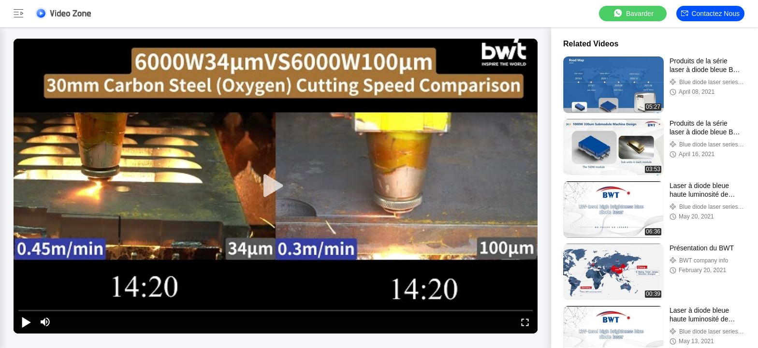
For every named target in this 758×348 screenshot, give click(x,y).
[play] (275, 186)
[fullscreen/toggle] (525, 322)
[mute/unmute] (45, 322)
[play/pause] (26, 322)
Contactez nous (710, 13)
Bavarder (633, 13)
